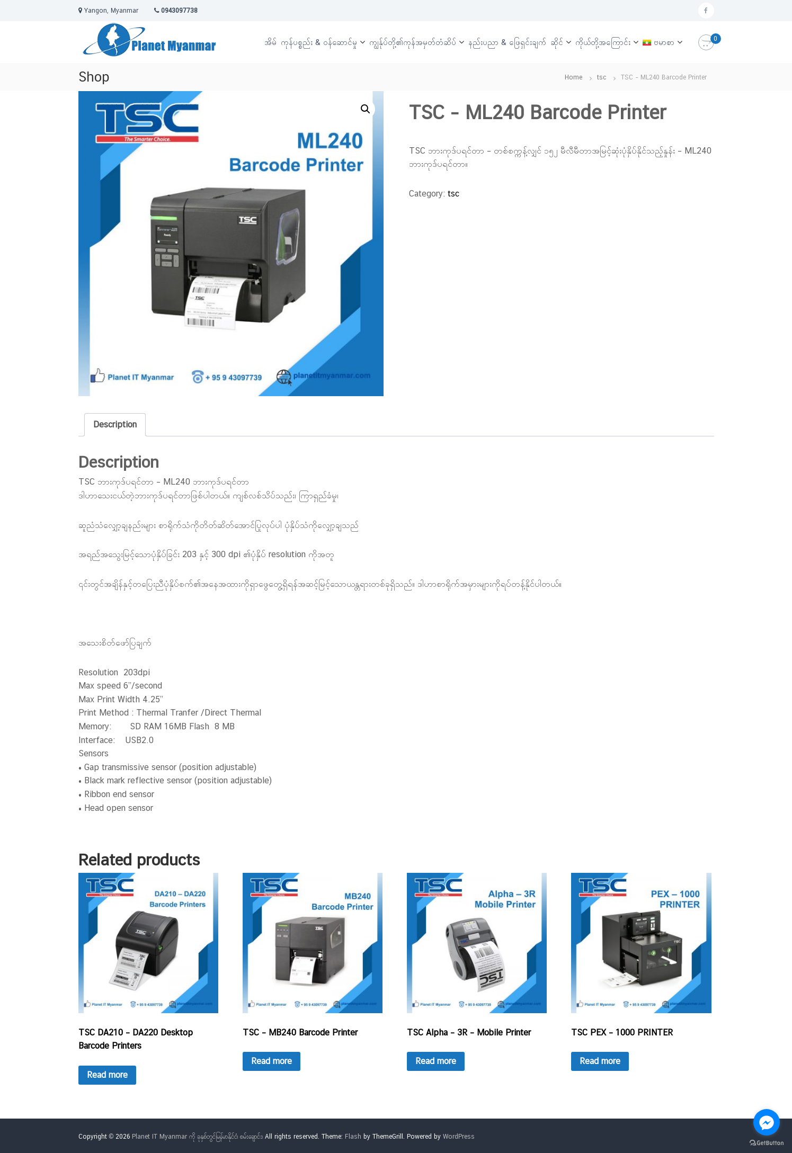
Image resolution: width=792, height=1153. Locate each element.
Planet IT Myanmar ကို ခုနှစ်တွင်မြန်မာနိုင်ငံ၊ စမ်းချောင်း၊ (197, 1136)
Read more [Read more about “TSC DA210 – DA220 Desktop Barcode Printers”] (107, 1075)
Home (573, 77)
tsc (601, 77)
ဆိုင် (556, 42)
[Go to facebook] (766, 1122)
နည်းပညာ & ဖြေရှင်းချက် (507, 42)
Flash (353, 1136)
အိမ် (270, 42)
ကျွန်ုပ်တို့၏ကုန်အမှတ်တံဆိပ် (412, 42)
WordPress (459, 1136)
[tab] (115, 424)
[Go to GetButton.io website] (767, 1142)
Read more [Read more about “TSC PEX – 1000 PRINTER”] (600, 1061)
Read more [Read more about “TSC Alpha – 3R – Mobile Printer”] (435, 1061)
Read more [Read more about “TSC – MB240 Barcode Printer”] (271, 1061)
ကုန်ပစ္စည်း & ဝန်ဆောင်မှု (319, 42)
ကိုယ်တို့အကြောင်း (602, 42)
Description (115, 424)
